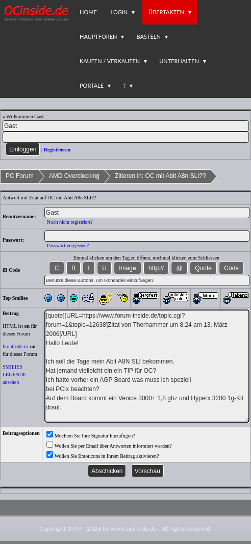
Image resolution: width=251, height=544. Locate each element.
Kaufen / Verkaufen (110, 61)
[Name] (126, 126)
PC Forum (20, 175)
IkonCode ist (16, 346)
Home (88, 12)
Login (119, 12)
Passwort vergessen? (68, 245)
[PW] (126, 137)
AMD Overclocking (74, 175)
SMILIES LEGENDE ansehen (14, 374)
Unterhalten (179, 61)
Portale (92, 85)
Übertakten (166, 12)
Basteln (148, 36)
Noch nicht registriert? (70, 222)
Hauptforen (98, 36)
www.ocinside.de (134, 528)
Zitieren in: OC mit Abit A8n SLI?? (160, 175)
